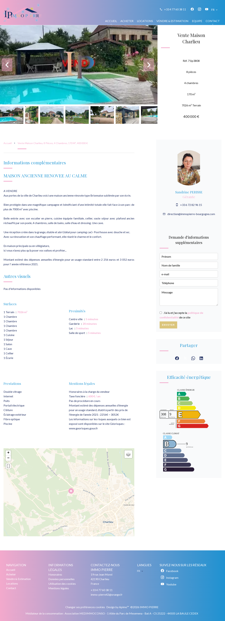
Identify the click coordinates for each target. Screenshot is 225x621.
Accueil (8, 143)
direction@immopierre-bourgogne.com (191, 214)
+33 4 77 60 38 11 (175, 9)
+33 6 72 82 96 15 (191, 204)
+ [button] (8, 453)
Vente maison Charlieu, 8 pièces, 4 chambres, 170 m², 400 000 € (53, 143)
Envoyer (168, 325)
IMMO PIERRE (102, 570)
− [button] (8, 458)
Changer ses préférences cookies (85, 607)
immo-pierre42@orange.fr (107, 594)
